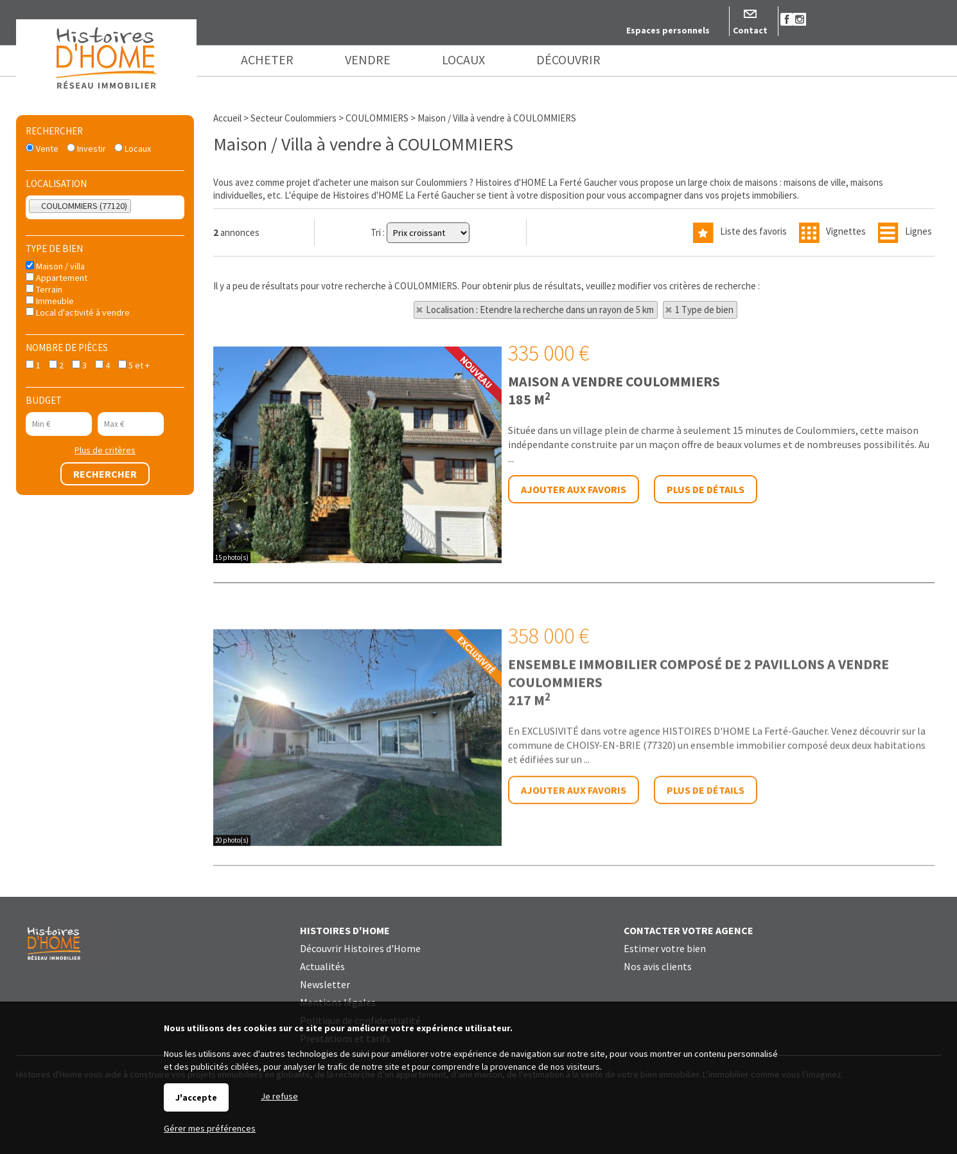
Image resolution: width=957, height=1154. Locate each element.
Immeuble (50, 301)
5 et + (134, 365)
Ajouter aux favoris (573, 489)
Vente (42, 148)
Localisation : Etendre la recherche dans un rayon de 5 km (540, 309)
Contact (750, 30)
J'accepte (196, 1097)
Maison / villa (55, 266)
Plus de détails (705, 489)
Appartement (56, 278)
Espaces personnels (668, 30)
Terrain (44, 289)
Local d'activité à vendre (78, 312)
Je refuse (279, 1096)
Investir (86, 148)
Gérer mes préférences (210, 1128)
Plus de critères (105, 450)
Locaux (132, 148)
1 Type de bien (704, 309)
